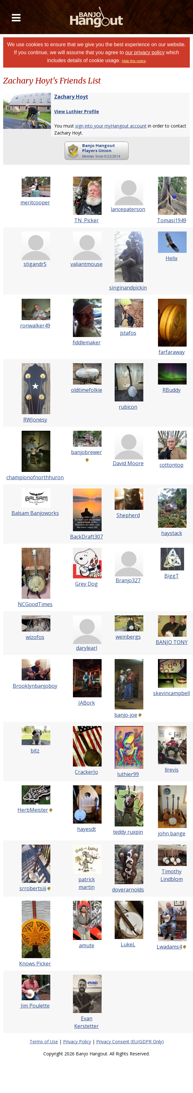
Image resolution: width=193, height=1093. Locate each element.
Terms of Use (44, 1041)
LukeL (128, 944)
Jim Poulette (35, 1005)
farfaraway (172, 352)
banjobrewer (86, 452)
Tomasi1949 (171, 220)
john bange (171, 833)
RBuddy (171, 389)
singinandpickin (128, 287)
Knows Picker (35, 963)
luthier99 (128, 774)
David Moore (128, 463)
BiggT (171, 575)
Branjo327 (128, 580)
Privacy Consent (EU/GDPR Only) (130, 1041)
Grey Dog (86, 583)
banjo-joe (125, 714)
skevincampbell (171, 693)
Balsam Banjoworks (35, 513)
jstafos (128, 332)
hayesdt (86, 829)
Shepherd (128, 515)
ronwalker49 (35, 325)
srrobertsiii (32, 888)
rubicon (128, 406)
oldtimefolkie (86, 389)
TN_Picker (86, 220)
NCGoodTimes (35, 604)
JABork (86, 702)
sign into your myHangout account (111, 126)
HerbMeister (33, 809)
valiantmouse (86, 264)
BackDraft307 (86, 536)
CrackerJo (86, 771)
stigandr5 (35, 264)
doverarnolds (128, 889)
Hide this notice (134, 61)
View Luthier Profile (76, 111)
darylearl (86, 647)
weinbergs (128, 636)
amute (86, 945)
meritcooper (35, 202)
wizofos (35, 637)
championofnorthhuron (35, 477)
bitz (35, 750)
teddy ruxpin (128, 831)
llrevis (172, 769)
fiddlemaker (87, 342)
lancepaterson (128, 209)
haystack (171, 533)
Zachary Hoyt (71, 96)
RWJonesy (35, 419)
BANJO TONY (172, 642)
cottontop (171, 464)
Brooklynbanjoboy (35, 685)
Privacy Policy (77, 1041)
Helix (171, 258)
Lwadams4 (169, 946)
